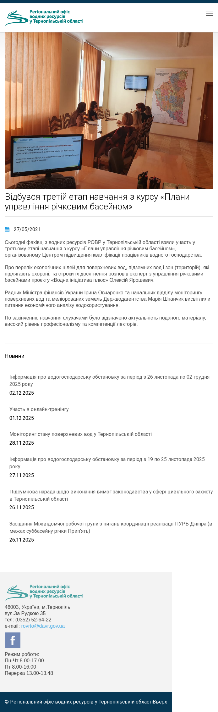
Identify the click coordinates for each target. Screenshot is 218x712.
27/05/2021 (23, 229)
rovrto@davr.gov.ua (43, 626)
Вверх (160, 702)
